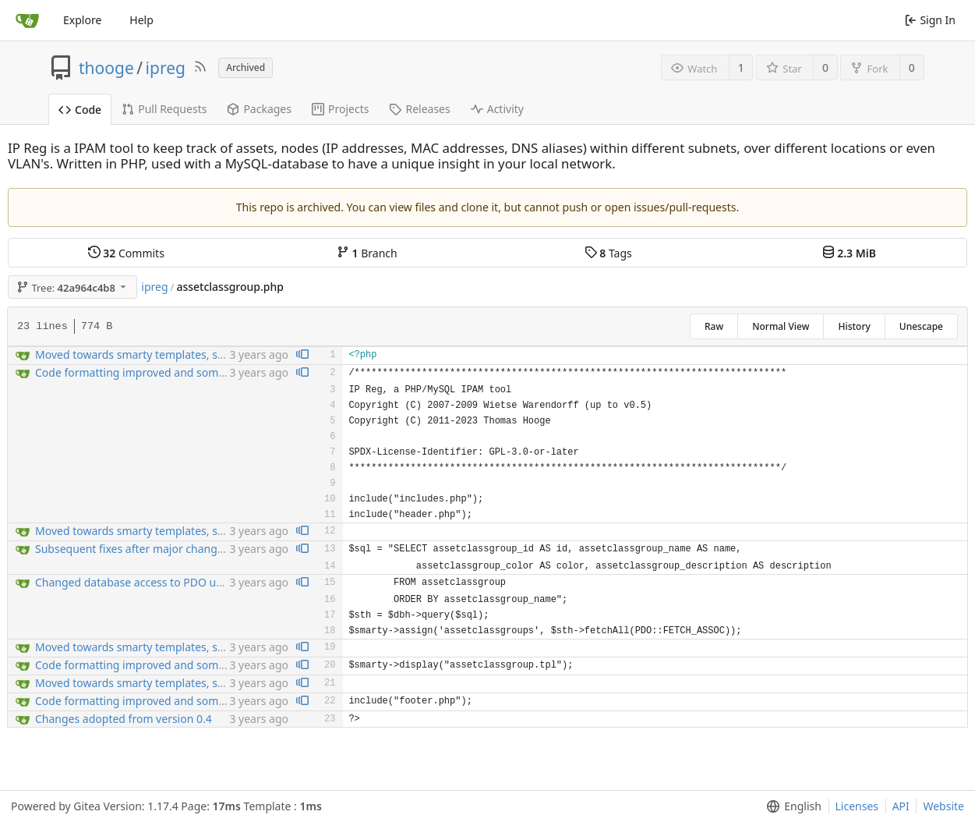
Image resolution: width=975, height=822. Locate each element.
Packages (259, 108)
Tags (608, 253)
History (854, 326)
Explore (82, 19)
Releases (419, 108)
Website (943, 806)
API (901, 806)
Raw (714, 326)
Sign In (930, 19)
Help (141, 19)
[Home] (27, 20)
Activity (497, 108)
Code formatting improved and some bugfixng (154, 372)
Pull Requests (164, 108)
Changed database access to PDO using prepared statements (191, 582)
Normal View (780, 326)
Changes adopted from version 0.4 (123, 718)
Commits (126, 253)
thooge (106, 68)
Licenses (857, 806)
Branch (367, 253)
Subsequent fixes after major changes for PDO (153, 548)
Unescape (921, 326)
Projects (340, 108)
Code (79, 109)
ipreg (165, 68)
